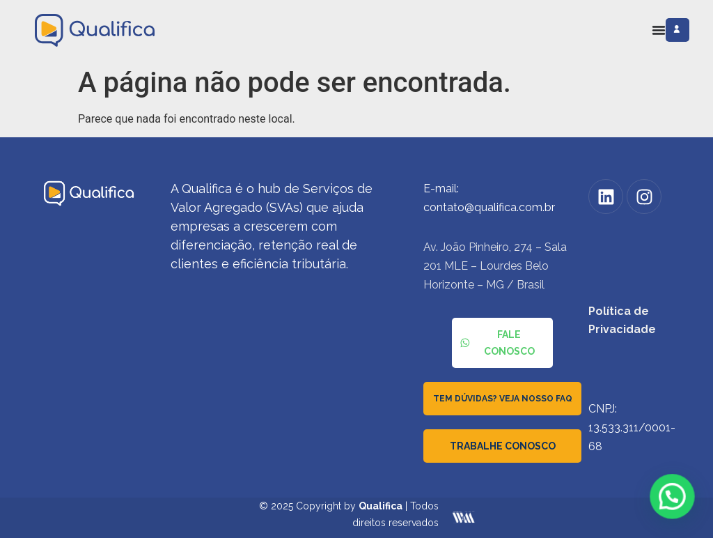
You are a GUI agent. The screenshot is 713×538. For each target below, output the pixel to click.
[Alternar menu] (659, 30)
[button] (673, 499)
